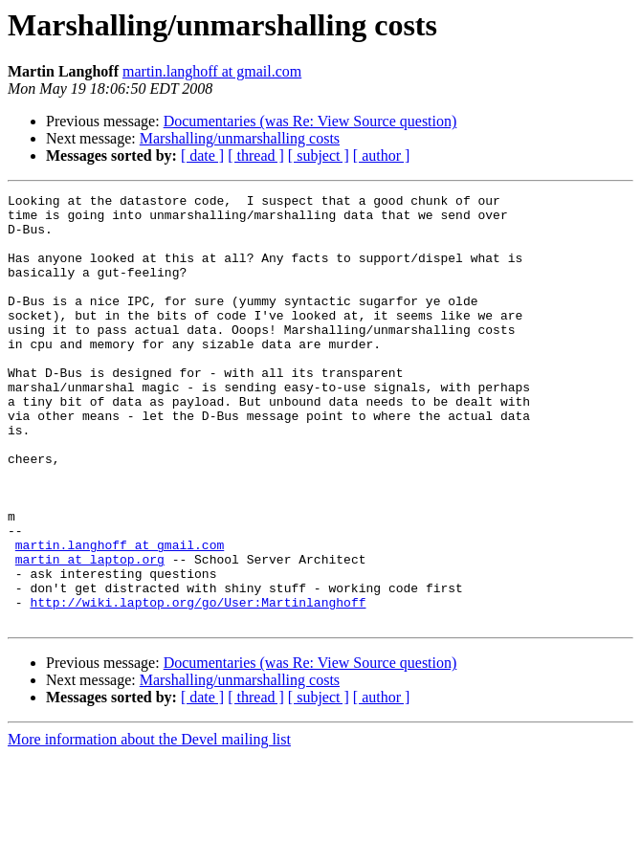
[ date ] (202, 155)
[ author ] (381, 155)
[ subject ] (318, 155)
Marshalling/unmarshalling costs (240, 138)
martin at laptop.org (90, 633)
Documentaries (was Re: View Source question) (310, 121)
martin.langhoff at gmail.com (211, 71)
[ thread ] (256, 155)
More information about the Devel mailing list (149, 825)
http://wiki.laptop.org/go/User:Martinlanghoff (197, 685)
